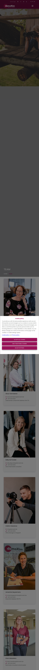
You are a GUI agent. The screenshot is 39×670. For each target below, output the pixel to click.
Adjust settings (19, 348)
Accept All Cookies (19, 339)
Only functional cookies (19, 344)
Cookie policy (5, 335)
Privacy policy (15, 335)
